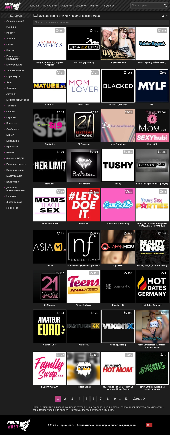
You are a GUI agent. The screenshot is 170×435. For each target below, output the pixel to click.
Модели (66, 6)
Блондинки (12, 140)
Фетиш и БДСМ (15, 158)
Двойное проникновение (15, 189)
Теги (94, 6)
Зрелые (10, 38)
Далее (139, 399)
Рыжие (10, 152)
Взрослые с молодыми (13, 57)
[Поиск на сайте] (166, 5)
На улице (11, 196)
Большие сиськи (16, 164)
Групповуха (13, 76)
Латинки (11, 94)
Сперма (10, 111)
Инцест (10, 32)
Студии (81, 6)
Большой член (15, 170)
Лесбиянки (12, 129)
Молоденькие (14, 64)
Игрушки (11, 117)
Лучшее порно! (15, 21)
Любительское (15, 70)
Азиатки (11, 88)
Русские (11, 26)
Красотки (11, 123)
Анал (9, 82)
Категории (50, 6)
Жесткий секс (14, 202)
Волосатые (12, 181)
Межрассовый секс (17, 99)
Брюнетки (12, 146)
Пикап (9, 44)
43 (126, 398)
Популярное (108, 5)
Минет (10, 135)
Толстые (11, 105)
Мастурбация (14, 175)
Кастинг (10, 50)
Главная (34, 5)
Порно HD (12, 207)
